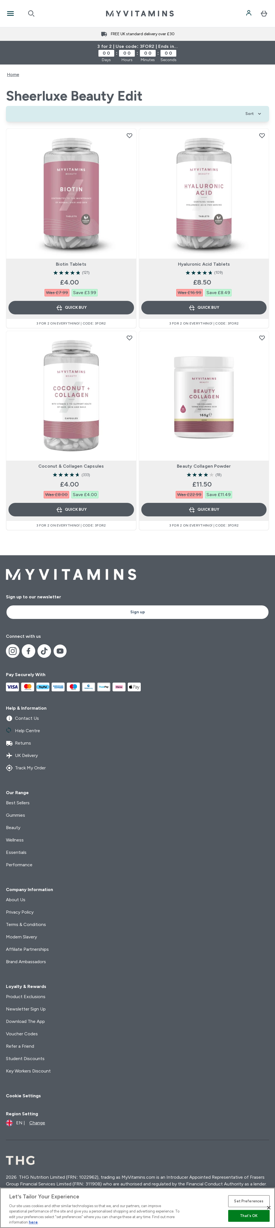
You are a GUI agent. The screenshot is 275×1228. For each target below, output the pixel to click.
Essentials (16, 852)
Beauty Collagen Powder (204, 466)
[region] (137, 1208)
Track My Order (26, 768)
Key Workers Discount (28, 1071)
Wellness (15, 840)
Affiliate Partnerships (27, 949)
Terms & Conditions (26, 924)
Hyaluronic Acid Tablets (204, 264)
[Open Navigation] (10, 13)
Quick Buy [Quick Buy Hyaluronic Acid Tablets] (203, 307)
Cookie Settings (23, 1095)
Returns (18, 743)
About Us (15, 899)
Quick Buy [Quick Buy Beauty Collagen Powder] (203, 509)
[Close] (269, 1208)
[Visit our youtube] (60, 651)
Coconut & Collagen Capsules (71, 466)
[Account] (249, 13)
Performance (19, 864)
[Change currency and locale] (25, 1123)
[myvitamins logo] (140, 13)
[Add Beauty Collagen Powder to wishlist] (262, 337)
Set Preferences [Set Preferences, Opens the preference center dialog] (248, 1201)
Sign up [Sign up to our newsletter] (137, 612)
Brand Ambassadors (26, 961)
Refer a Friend (20, 1046)
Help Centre (23, 730)
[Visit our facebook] (28, 651)
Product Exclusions (25, 996)
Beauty (13, 827)
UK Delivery (22, 755)
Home (13, 74)
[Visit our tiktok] (44, 651)
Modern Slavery (21, 937)
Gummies (15, 815)
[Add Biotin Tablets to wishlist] (129, 135)
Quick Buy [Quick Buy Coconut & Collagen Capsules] (71, 509)
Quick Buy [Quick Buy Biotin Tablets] (71, 307)
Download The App (25, 1021)
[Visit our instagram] (12, 651)
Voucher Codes (22, 1033)
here (33, 1222)
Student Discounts (25, 1058)
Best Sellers (18, 802)
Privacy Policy (20, 912)
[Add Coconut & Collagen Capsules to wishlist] (129, 337)
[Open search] (31, 13)
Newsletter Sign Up (26, 1009)
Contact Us (22, 718)
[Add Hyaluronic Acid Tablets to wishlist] (262, 135)
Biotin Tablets (71, 264)
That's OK (249, 1216)
